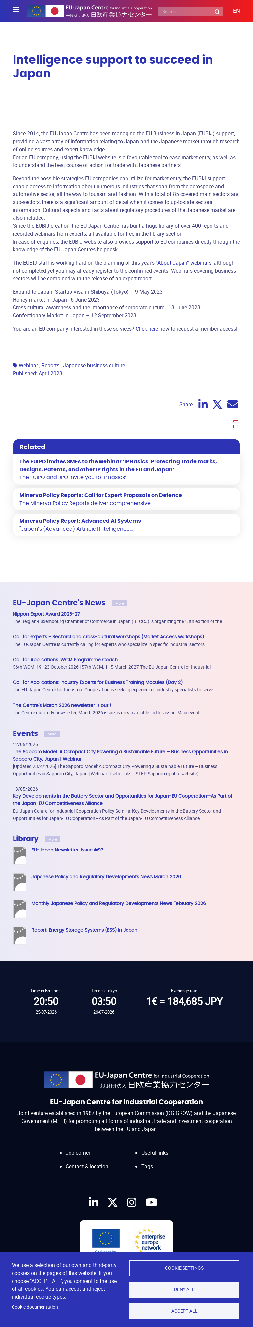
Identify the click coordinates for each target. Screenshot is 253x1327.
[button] (231, 11)
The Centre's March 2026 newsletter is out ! (62, 705)
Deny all (184, 1289)
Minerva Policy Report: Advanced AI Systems (80, 521)
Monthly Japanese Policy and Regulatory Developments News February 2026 (118, 903)
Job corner (78, 1146)
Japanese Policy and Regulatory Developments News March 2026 (106, 876)
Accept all (184, 1311)
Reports (50, 365)
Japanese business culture (94, 365)
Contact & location (87, 1159)
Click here (147, 328)
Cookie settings (184, 1268)
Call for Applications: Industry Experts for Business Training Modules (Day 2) (98, 682)
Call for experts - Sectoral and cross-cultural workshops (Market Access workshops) (108, 636)
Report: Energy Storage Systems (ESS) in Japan (84, 930)
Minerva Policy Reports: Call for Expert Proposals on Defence (100, 495)
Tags (147, 1159)
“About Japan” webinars (183, 262)
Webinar (28, 365)
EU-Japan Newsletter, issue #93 (67, 850)
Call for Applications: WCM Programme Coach (65, 659)
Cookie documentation (35, 1307)
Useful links (154, 1146)
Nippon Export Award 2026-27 (46, 614)
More (119, 603)
